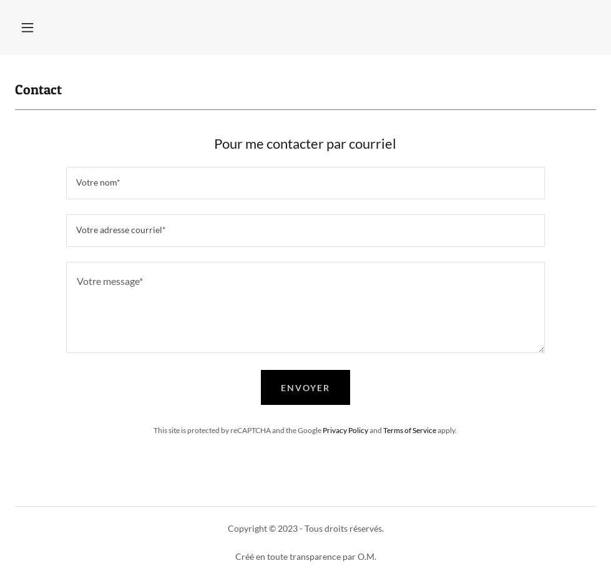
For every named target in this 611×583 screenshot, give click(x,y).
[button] (27, 27)
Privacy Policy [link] (345, 430)
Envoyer (305, 387)
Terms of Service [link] (409, 430)
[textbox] (305, 183)
